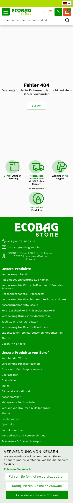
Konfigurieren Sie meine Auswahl (37, 486)
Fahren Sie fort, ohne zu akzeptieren (36, 476)
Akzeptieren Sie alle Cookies (36, 495)
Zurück (36, 105)
